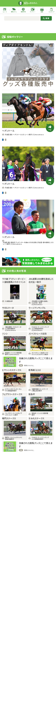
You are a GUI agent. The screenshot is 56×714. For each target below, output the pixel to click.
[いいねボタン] (50, 128)
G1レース (13, 140)
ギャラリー (20, 146)
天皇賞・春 (29, 152)
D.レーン (8, 146)
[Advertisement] (28, 26)
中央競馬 (6, 140)
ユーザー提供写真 (24, 140)
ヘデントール (35, 146)
